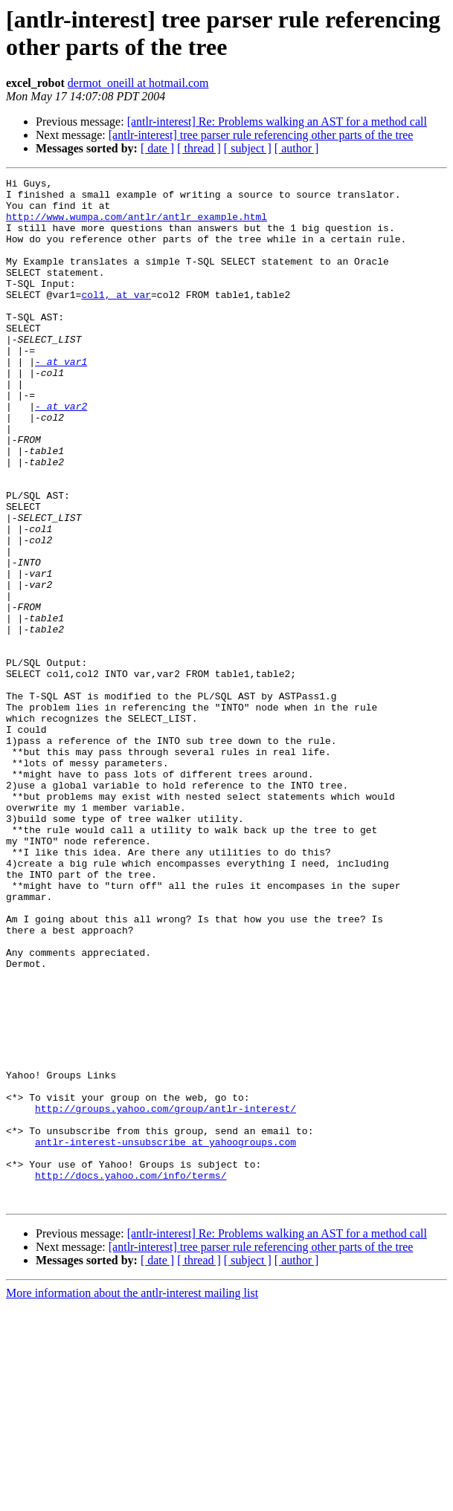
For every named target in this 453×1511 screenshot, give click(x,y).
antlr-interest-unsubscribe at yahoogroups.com (165, 1335)
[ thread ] (199, 148)
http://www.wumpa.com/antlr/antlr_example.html (136, 225)
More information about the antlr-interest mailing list (132, 1498)
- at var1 (61, 399)
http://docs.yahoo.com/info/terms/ (130, 1375)
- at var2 (61, 452)
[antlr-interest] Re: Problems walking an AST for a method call (277, 121)
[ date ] (157, 148)
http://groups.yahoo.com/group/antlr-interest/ (165, 1295)
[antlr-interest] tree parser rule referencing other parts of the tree (261, 135)
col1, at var (116, 319)
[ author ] (296, 148)
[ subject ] (248, 148)
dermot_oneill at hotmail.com (138, 83)
